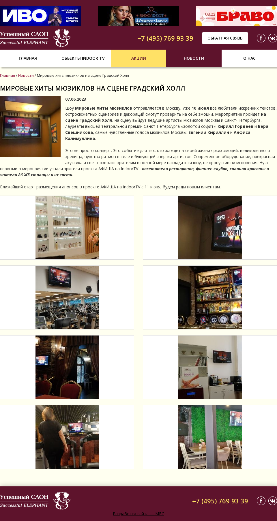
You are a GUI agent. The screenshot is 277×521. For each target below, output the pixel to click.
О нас (249, 58)
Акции (138, 58)
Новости (194, 58)
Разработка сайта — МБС (138, 513)
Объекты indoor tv (83, 58)
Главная (28, 58)
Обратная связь (225, 38)
